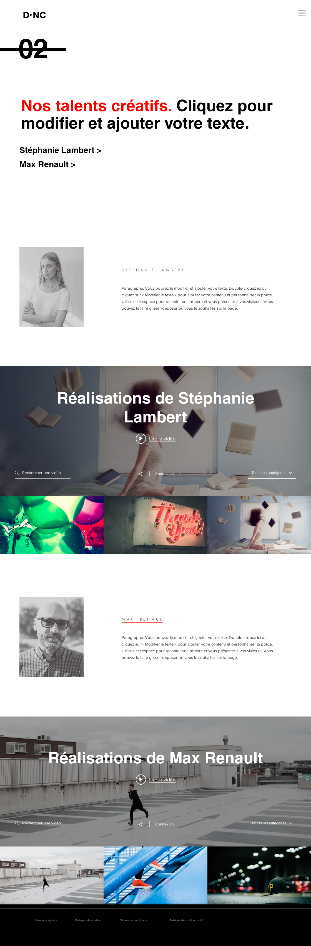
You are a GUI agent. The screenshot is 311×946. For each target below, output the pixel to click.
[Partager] (143, 474)
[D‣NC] (34, 15)
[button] (301, 13)
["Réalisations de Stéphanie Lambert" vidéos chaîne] (155, 525)
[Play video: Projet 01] (155, 779)
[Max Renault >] (49, 164)
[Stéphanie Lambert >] (64, 149)
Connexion (164, 473)
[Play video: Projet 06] (155, 438)
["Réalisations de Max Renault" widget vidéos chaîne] (155, 810)
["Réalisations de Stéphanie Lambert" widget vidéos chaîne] (155, 460)
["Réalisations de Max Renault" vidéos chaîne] (155, 875)
